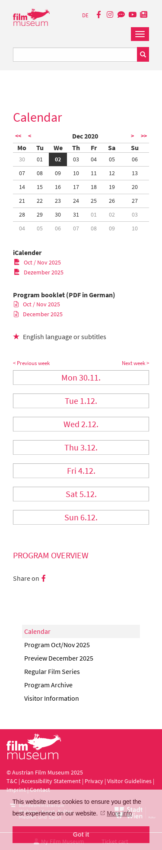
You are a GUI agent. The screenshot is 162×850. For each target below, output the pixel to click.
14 (22, 187)
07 (22, 173)
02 (58, 159)
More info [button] (119, 813)
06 (135, 159)
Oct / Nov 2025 (37, 262)
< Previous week (31, 363)
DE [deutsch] (85, 15)
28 (22, 214)
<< (18, 136)
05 (112, 159)
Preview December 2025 (58, 658)
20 (135, 187)
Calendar (37, 631)
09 (58, 173)
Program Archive (48, 684)
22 (40, 201)
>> (144, 136)
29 (40, 214)
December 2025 (38, 314)
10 (76, 173)
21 (22, 201)
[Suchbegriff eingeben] (75, 54)
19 (112, 187)
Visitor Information (51, 698)
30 (22, 159)
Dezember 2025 (39, 272)
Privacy (94, 781)
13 (135, 173)
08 (40, 173)
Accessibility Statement (51, 781)
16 (58, 187)
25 (94, 201)
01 (40, 159)
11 (94, 173)
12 (112, 173)
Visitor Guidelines (130, 781)
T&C (11, 781)
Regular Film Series (52, 671)
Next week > (135, 363)
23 (58, 201)
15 (40, 187)
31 (76, 214)
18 (94, 187)
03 (76, 159)
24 (76, 201)
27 (135, 201)
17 (76, 187)
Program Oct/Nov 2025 (57, 644)
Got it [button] (81, 834)
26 (112, 201)
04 (94, 159)
